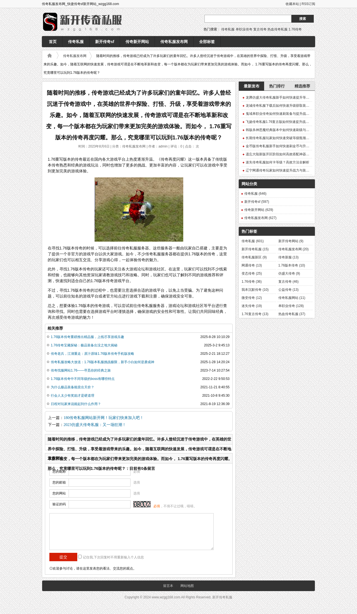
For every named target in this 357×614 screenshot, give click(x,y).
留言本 (168, 586)
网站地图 (187, 586)
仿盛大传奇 (289, 273)
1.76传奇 (295, 29)
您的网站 (59, 493)
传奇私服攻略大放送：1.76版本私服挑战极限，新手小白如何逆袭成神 (102, 362)
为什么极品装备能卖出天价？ (72, 387)
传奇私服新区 (254, 257)
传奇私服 (228, 29)
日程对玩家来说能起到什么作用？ (76, 404)
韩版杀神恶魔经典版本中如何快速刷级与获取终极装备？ (287, 130)
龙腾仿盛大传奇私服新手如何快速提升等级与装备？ (284, 97)
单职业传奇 (244, 29)
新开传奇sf (104, 41)
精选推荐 (302, 86)
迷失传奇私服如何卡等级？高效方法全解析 (277, 162)
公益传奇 (288, 290)
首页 (53, 41)
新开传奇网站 (290, 241)
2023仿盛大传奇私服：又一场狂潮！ (95, 425)
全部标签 (207, 41)
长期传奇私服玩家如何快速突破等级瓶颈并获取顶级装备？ (289, 138)
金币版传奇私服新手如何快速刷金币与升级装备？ (282, 146)
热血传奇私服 (277, 29)
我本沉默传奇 (255, 290)
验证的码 (59, 504)
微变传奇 (252, 298)
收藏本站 (292, 4)
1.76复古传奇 (255, 314)
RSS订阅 (308, 4)
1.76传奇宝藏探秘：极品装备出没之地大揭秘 (84, 345)
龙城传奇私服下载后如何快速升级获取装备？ (279, 106)
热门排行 (277, 86)
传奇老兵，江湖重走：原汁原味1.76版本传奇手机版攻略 (92, 354)
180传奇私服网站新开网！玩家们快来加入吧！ (104, 418)
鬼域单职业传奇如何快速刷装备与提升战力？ (279, 114)
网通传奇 (252, 265)
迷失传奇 (252, 306)
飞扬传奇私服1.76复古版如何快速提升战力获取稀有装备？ (289, 122)
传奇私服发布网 (174, 41)
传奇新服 (288, 257)
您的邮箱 (59, 482)
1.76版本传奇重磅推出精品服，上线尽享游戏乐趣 (87, 337)
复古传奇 (260, 29)
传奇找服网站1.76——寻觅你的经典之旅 (81, 370)
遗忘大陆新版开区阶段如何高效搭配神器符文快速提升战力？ (291, 154)
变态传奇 (252, 273)
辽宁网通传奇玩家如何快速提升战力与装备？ (279, 170)
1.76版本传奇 (291, 265)
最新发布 (251, 86)
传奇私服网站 (291, 298)
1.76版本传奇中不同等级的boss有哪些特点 (83, 379)
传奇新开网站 (137, 41)
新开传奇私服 (255, 249)
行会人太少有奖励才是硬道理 (72, 396)
